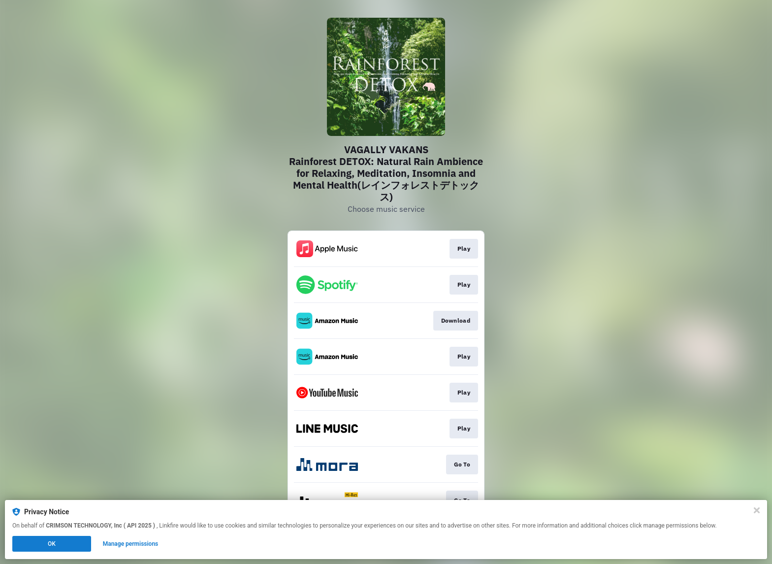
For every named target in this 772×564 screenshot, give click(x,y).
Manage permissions (131, 543)
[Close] (757, 510)
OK (52, 543)
